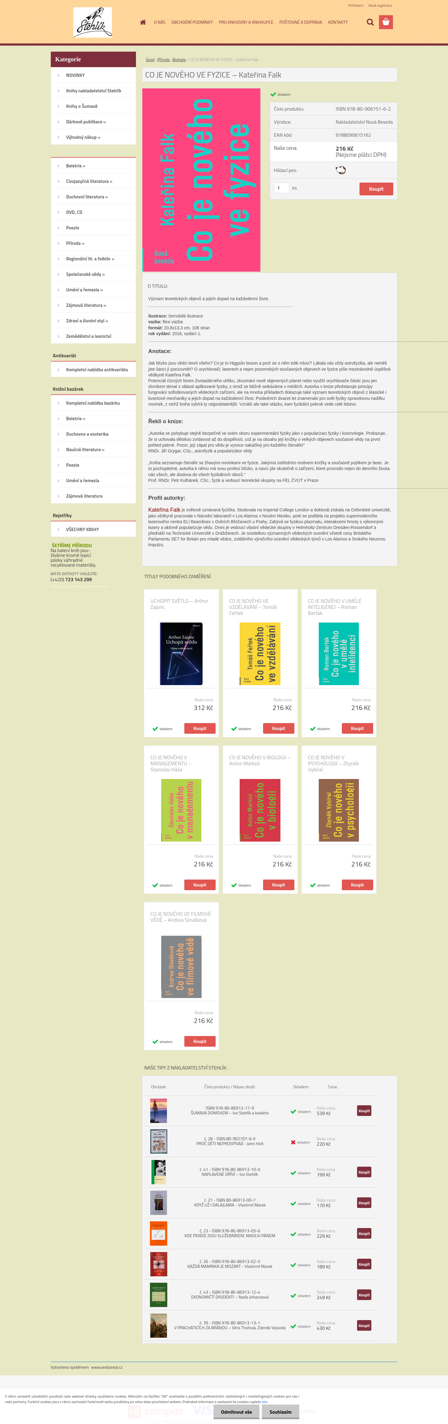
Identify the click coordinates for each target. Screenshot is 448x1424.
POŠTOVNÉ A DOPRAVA (301, 22)
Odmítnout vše (236, 1411)
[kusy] (281, 188)
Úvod (150, 60)
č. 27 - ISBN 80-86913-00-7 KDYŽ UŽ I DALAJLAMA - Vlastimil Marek (230, 1202)
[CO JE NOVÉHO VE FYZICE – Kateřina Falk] (201, 90)
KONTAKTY (338, 22)
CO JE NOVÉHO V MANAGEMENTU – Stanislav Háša (171, 763)
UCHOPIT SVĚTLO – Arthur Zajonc (179, 604)
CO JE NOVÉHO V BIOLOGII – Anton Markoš (260, 760)
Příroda (164, 60)
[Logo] (92, 22)
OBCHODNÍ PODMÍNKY (192, 22)
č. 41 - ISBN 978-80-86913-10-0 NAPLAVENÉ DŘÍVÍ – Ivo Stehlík (230, 1171)
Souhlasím (280, 1411)
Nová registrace (380, 5)
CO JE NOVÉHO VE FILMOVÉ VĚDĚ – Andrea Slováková (181, 917)
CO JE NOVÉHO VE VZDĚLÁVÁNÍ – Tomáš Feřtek (253, 607)
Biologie (179, 60)
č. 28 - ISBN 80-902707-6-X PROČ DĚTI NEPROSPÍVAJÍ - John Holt (229, 1141)
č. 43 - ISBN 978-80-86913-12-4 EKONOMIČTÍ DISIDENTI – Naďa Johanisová (230, 1294)
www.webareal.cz (107, 1367)
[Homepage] (142, 22)
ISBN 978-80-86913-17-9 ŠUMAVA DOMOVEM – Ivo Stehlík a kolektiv (230, 1110)
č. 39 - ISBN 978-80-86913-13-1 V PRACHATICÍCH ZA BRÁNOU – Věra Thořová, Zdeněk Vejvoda (230, 1325)
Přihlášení (355, 5)
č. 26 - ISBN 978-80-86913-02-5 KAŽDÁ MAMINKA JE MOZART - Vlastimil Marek (229, 1263)
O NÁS (159, 22)
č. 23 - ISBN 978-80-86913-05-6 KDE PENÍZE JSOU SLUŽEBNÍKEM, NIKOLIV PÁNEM (230, 1233)
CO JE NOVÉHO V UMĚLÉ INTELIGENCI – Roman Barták (335, 607)
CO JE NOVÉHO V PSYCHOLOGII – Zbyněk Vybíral (333, 763)
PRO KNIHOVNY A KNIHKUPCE (246, 22)
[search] (370, 22)
